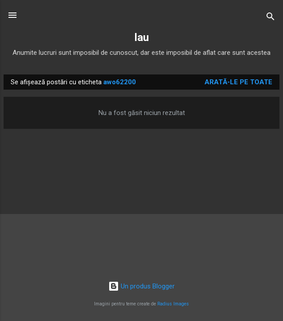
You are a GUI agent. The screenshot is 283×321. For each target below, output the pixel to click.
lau (142, 37)
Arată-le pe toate (238, 82)
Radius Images (173, 304)
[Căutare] (270, 18)
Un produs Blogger (141, 286)
